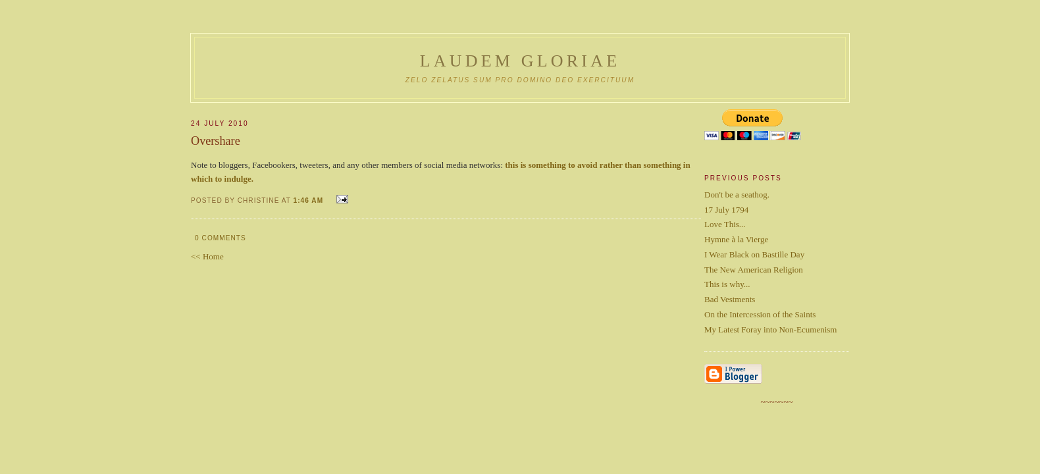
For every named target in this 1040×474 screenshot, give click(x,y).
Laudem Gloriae (520, 60)
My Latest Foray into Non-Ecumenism (770, 329)
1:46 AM (309, 200)
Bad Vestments (729, 299)
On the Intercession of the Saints (760, 314)
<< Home (207, 256)
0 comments (220, 238)
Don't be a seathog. (736, 194)
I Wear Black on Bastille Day (754, 254)
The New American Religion (753, 270)
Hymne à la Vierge (736, 239)
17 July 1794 (726, 210)
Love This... (725, 224)
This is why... (727, 284)
